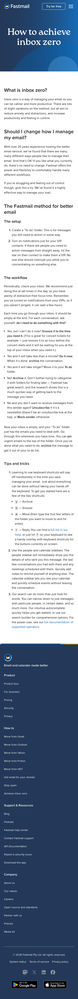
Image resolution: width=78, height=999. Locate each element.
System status (18, 961)
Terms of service (39, 961)
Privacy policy (60, 961)
